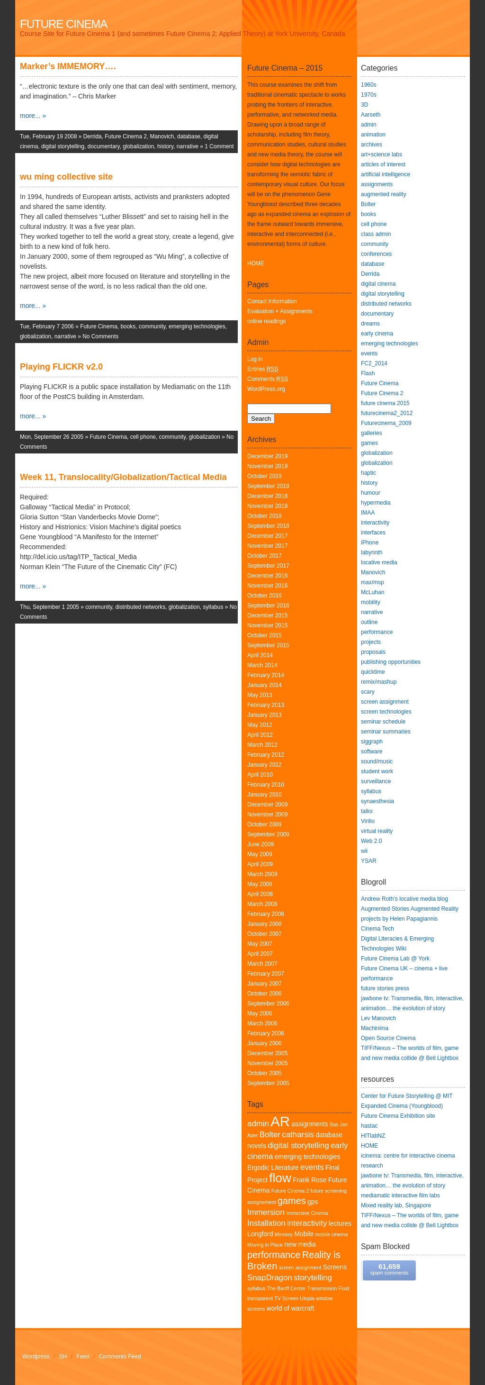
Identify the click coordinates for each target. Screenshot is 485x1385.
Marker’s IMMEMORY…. (68, 66)
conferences (376, 254)
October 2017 (264, 555)
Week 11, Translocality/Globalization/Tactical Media (123, 477)
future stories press (385, 988)
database (188, 136)
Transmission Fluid (328, 1288)
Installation (266, 1223)
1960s (369, 84)
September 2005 (268, 1083)
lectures (340, 1223)
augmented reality (383, 194)
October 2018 (264, 516)
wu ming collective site (66, 176)
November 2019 (267, 466)
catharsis (298, 1134)
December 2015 (267, 615)
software (371, 751)
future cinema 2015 (385, 403)
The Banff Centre (286, 1288)
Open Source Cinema (388, 1038)
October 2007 (264, 934)
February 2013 (265, 705)
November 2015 (267, 625)
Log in (255, 359)
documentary (104, 146)
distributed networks (140, 607)
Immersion (266, 1212)
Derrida (92, 136)
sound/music (377, 761)
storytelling (313, 1277)
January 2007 (264, 983)
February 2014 (265, 675)
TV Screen (286, 1298)
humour (370, 492)
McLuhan (372, 592)
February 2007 (265, 973)
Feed (83, 1356)
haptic (368, 473)
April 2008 (260, 894)
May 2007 (259, 944)
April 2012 (260, 735)
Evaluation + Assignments (280, 311)
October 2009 (264, 824)
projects (371, 642)
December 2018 (267, 496)
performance (273, 1254)
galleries (371, 433)
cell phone (143, 437)
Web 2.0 (371, 841)
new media (300, 1244)
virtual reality (377, 831)
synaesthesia (377, 801)
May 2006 (259, 1013)
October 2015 (264, 635)
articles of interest (383, 164)
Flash (368, 373)
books (127, 326)
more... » (33, 115)
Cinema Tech (377, 928)
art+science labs (381, 154)
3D (364, 104)
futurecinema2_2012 (387, 413)
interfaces (373, 532)
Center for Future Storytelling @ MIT (407, 1096)
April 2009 (260, 864)
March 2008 (262, 904)
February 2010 (265, 784)
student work (377, 771)
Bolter (270, 1134)
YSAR (369, 861)
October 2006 (264, 993)
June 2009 (260, 844)
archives (371, 144)
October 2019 (264, 476)
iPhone (369, 542)
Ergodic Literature (273, 1167)
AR (280, 1121)
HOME (255, 263)
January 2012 (264, 764)
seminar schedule (383, 721)
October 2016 (264, 595)
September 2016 (268, 605)
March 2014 (262, 665)
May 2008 (259, 884)
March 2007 (262, 963)
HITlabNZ (373, 1135)
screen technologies (386, 711)
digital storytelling (62, 146)
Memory (284, 1234)
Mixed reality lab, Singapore (396, 1205)
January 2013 (264, 715)
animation (373, 134)
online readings (266, 321)
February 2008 (265, 914)
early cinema (377, 333)
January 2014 (264, 685)
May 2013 (259, 695)
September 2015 (268, 645)
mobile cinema (331, 1234)
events (312, 1167)
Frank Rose (309, 1180)
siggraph (372, 741)
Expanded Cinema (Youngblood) (402, 1106)
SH (63, 1356)
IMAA (368, 512)
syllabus (213, 607)
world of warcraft (290, 1308)
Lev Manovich (378, 1018)
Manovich (162, 136)
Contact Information (272, 301)
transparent (260, 1298)
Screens (335, 1267)
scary (368, 691)
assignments (309, 1124)
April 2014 (260, 655)
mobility (370, 602)
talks (367, 811)
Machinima (374, 1028)
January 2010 (264, 794)
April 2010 (260, 774)
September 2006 (268, 1003)
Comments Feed (120, 1356)
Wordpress (36, 1356)
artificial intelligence (385, 174)
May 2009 (259, 854)
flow (280, 1178)
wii (364, 851)
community (152, 326)
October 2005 (264, 1073)
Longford (260, 1234)
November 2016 (267, 585)
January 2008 (264, 924)
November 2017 (267, 546)
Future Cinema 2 (126, 136)
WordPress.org (266, 389)
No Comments (100, 336)
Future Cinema (63, 24)
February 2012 (265, 754)
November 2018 (267, 506)
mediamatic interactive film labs (400, 1195)
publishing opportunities (391, 662)
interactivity (307, 1223)
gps (312, 1201)
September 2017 (268, 565)
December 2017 (267, 536)
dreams (370, 323)
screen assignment (300, 1267)
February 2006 (265, 1033)
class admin (376, 234)
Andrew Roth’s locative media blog (404, 899)
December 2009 (267, 804)
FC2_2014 (374, 363)
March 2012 (262, 745)
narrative (187, 146)
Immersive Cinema (307, 1213)
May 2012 (259, 725)
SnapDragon (269, 1277)
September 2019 (268, 486)
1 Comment (219, 146)
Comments (267, 379)
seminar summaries (386, 731)
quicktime (373, 672)
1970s (369, 94)
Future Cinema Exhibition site (398, 1116)
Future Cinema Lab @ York (395, 958)
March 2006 (262, 1023)
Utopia (307, 1298)
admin (258, 1123)
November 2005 (267, 1063)
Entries (262, 369)
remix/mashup (378, 682)
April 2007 (260, 953)
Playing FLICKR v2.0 (61, 366)
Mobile (304, 1234)
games (292, 1200)
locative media (379, 562)
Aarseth (370, 114)
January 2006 (264, 1043)
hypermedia (376, 502)
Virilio (368, 821)
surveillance (376, 781)
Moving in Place (265, 1245)
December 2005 (267, 1053)
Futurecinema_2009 (386, 423)
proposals (373, 652)
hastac (369, 1125)
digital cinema (378, 284)
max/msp (372, 582)
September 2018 (268, 526)
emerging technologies (197, 326)
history (165, 146)
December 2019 (267, 456)
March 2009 (262, 874)
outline (369, 622)
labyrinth (371, 552)
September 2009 (268, 834)
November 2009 (267, 814)
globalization (138, 146)
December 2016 (267, 575)
